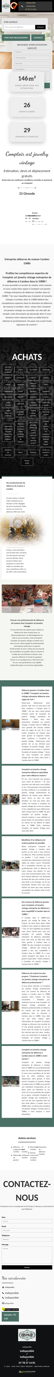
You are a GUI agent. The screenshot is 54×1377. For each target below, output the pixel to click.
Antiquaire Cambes (24, 1156)
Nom (3, 1217)
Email (4, 1226)
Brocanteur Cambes (32, 1148)
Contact (38, 37)
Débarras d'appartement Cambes (15, 1149)
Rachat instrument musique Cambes (32, 1156)
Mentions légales (42, 1366)
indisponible (30, 3)
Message (5, 1244)
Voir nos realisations (16, 37)
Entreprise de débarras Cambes (41, 1150)
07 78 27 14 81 (30, 9)
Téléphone (6, 1235)
